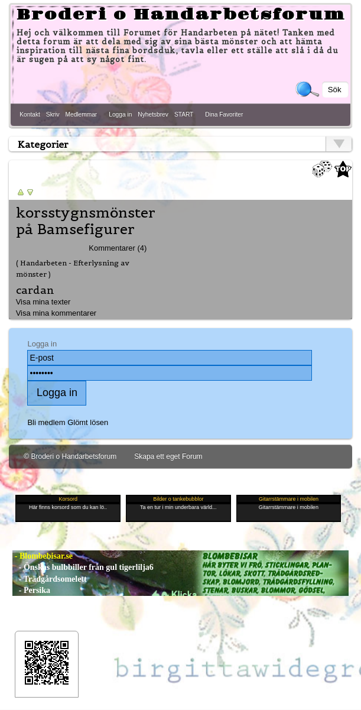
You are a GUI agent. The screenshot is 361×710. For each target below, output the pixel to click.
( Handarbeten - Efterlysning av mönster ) (72, 268)
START (183, 114)
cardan (35, 290)
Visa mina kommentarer (56, 313)
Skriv (53, 114)
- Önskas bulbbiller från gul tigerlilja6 (83, 567)
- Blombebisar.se (42, 556)
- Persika (31, 590)
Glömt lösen (87, 422)
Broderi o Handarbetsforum (181, 14)
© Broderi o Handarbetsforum (70, 456)
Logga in (120, 114)
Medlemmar (81, 114)
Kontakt (29, 114)
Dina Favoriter (224, 114)
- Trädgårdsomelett (49, 579)
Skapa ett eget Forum (168, 456)
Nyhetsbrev (153, 114)
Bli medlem (46, 422)
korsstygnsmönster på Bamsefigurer (85, 221)
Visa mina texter (43, 301)
